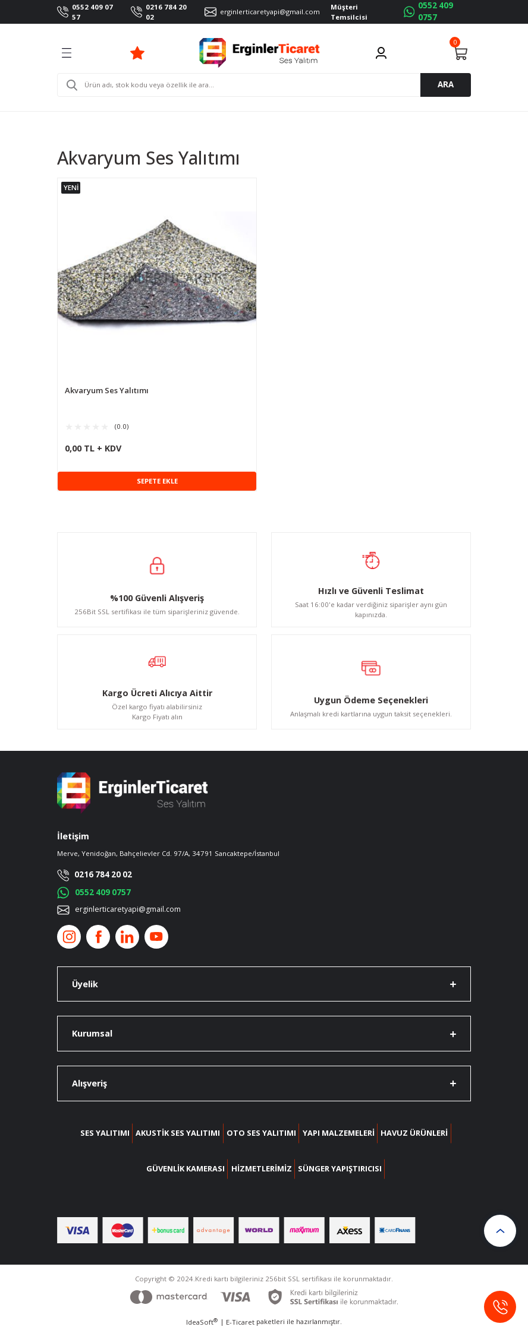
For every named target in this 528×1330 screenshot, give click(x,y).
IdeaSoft (202, 1321)
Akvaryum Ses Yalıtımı (107, 391)
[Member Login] (381, 53)
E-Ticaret (240, 1322)
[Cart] (460, 53)
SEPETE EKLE (157, 480)
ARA (446, 84)
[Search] (264, 85)
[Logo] (259, 53)
